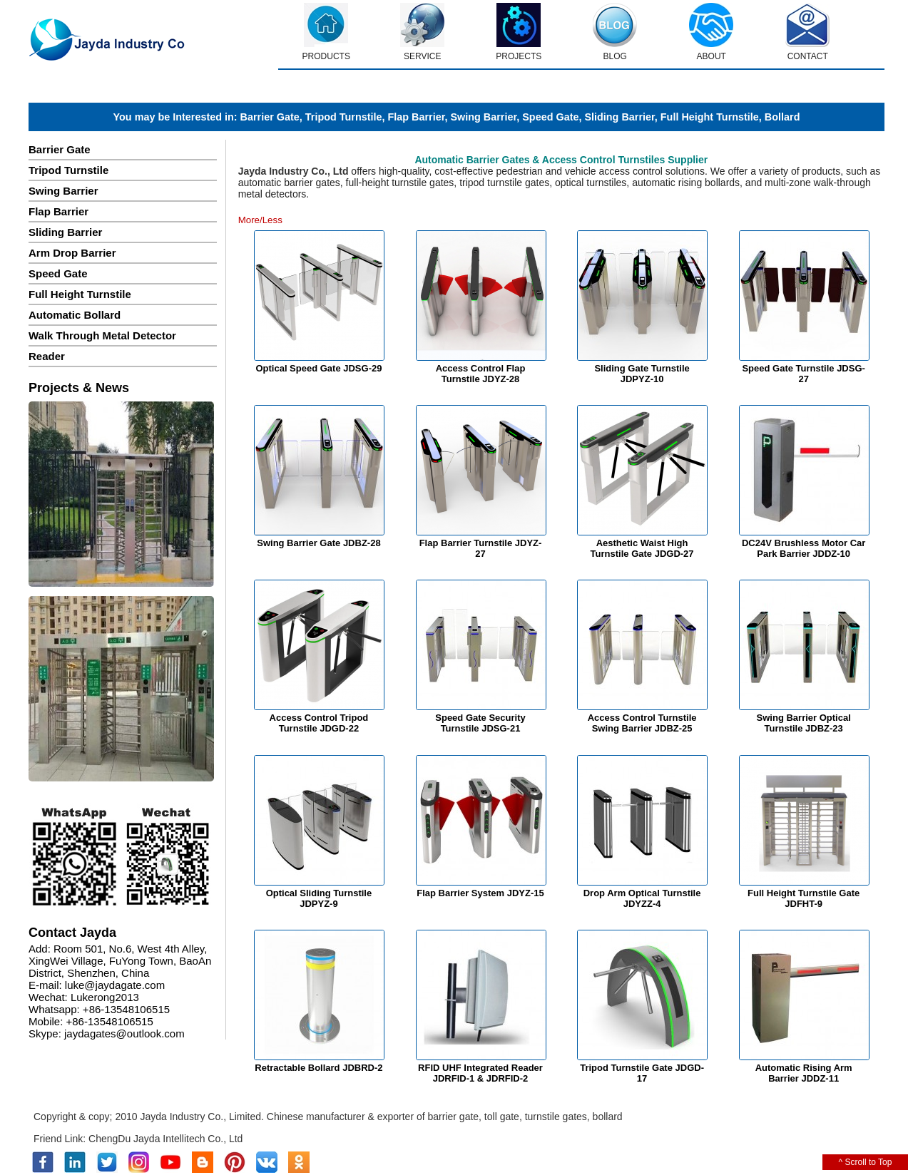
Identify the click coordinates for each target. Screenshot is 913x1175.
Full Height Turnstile (709, 117)
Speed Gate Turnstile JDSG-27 (803, 373)
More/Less (260, 220)
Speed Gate (550, 117)
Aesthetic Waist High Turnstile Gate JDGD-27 (642, 548)
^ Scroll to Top (865, 1162)
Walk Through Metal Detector (102, 335)
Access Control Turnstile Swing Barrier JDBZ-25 (642, 723)
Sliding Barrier (619, 117)
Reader (47, 356)
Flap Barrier (415, 117)
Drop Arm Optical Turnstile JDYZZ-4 (642, 898)
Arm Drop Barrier (72, 253)
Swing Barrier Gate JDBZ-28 (318, 543)
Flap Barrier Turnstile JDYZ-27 (480, 548)
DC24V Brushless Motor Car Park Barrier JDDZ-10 (803, 548)
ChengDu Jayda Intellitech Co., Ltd (165, 1138)
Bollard (782, 117)
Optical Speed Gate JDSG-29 (318, 368)
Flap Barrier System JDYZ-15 (480, 893)
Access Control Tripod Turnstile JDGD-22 (319, 723)
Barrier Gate (270, 117)
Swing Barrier (483, 117)
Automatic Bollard (75, 315)
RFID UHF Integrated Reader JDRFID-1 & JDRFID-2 (480, 1073)
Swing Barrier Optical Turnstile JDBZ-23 (804, 723)
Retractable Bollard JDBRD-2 (318, 1067)
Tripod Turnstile (343, 117)
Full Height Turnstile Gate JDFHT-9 (804, 898)
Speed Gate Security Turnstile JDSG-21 (480, 723)
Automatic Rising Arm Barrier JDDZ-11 (803, 1073)
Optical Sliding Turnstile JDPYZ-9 (319, 898)
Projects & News (79, 388)
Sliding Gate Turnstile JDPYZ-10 (641, 373)
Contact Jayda (72, 932)
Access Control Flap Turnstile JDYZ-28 (481, 373)
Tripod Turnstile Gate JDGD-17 (642, 1073)
